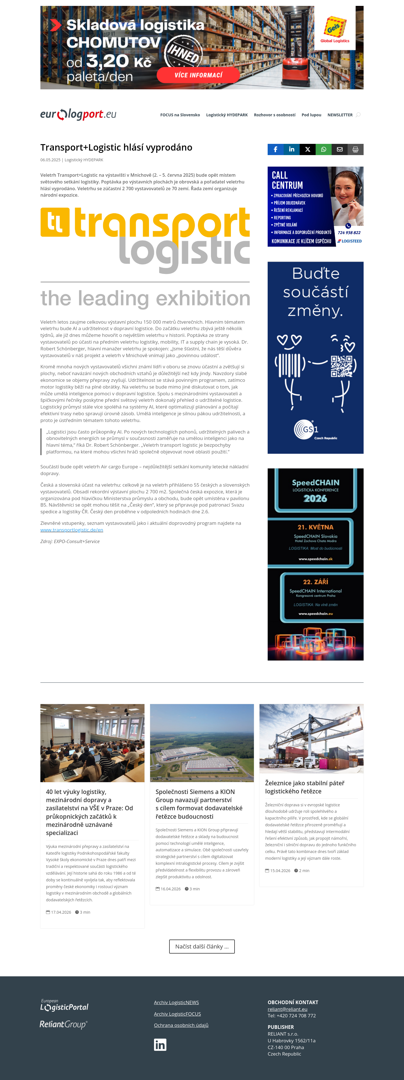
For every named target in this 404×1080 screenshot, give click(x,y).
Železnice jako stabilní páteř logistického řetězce (305, 787)
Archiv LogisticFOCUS (177, 1014)
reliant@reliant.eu (287, 1009)
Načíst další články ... (202, 946)
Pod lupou (311, 114)
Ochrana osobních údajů (181, 1025)
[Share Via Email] (340, 149)
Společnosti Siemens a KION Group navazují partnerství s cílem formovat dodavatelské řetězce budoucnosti (199, 804)
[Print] (356, 149)
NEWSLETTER (340, 114)
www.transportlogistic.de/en (71, 530)
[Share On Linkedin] (292, 149)
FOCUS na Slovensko (180, 114)
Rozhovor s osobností (274, 114)
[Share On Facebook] (276, 149)
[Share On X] (308, 149)
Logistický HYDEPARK (227, 114)
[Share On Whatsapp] (324, 149)
